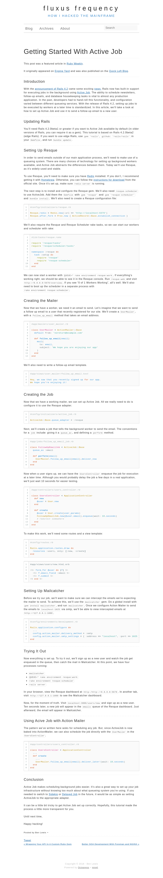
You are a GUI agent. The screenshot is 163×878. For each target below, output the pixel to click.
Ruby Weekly (75, 63)
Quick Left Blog (118, 71)
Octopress (83, 867)
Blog (29, 28)
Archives (46, 28)
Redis (90, 176)
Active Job (83, 92)
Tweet (27, 840)
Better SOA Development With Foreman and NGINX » (110, 844)
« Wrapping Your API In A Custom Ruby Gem (48, 844)
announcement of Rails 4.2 (51, 89)
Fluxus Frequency (81, 8)
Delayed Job (69, 794)
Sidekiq (53, 794)
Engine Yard (62, 71)
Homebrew (47, 180)
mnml (95, 867)
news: (98, 89)
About (65, 28)
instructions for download (109, 180)
